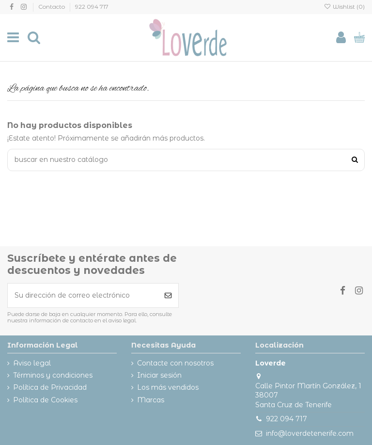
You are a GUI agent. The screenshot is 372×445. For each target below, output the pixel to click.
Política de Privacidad (50, 387)
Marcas (150, 400)
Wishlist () (344, 6)
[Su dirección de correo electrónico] (83, 295)
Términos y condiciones (53, 375)
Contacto (52, 6)
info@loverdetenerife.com (310, 433)
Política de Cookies (45, 400)
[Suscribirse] (168, 295)
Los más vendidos (168, 387)
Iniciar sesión (159, 375)
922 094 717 (91, 6)
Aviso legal (32, 363)
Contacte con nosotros (175, 363)
